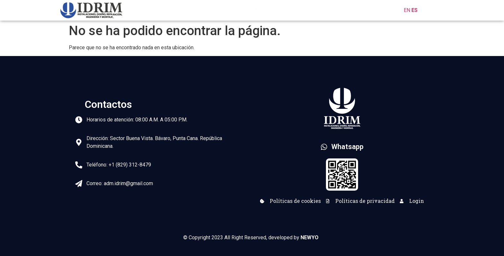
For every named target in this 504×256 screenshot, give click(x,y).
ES (414, 10)
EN (407, 10)
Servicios (305, 10)
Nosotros (267, 10)
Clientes (341, 10)
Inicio (234, 10)
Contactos (379, 10)
